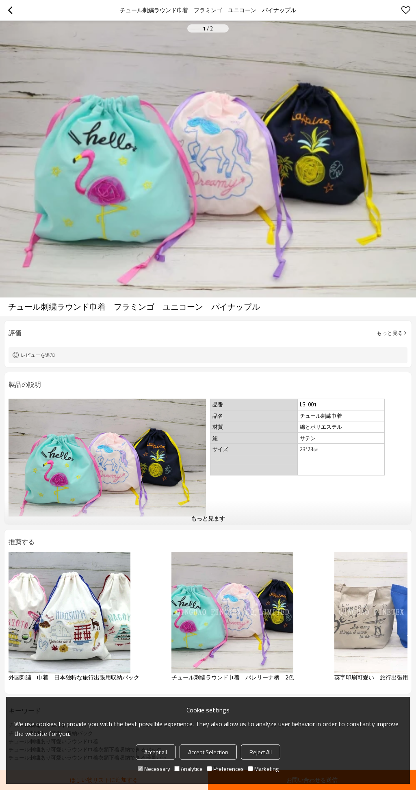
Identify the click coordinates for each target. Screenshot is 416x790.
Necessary (154, 768)
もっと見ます (208, 518)
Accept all (155, 752)
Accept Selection (208, 752)
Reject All (260, 752)
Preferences (225, 768)
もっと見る (390, 333)
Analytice (188, 768)
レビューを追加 (38, 355)
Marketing (263, 768)
